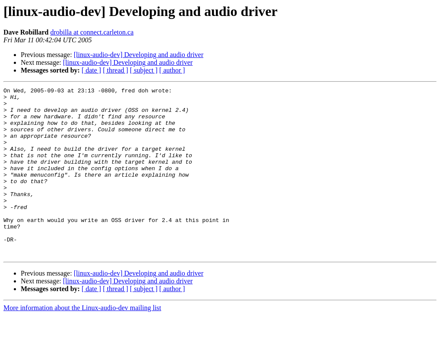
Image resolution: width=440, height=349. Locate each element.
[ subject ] (144, 70)
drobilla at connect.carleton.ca (91, 32)
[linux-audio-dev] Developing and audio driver (138, 54)
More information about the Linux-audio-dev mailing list (82, 341)
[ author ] (172, 70)
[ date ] (91, 70)
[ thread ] (115, 70)
